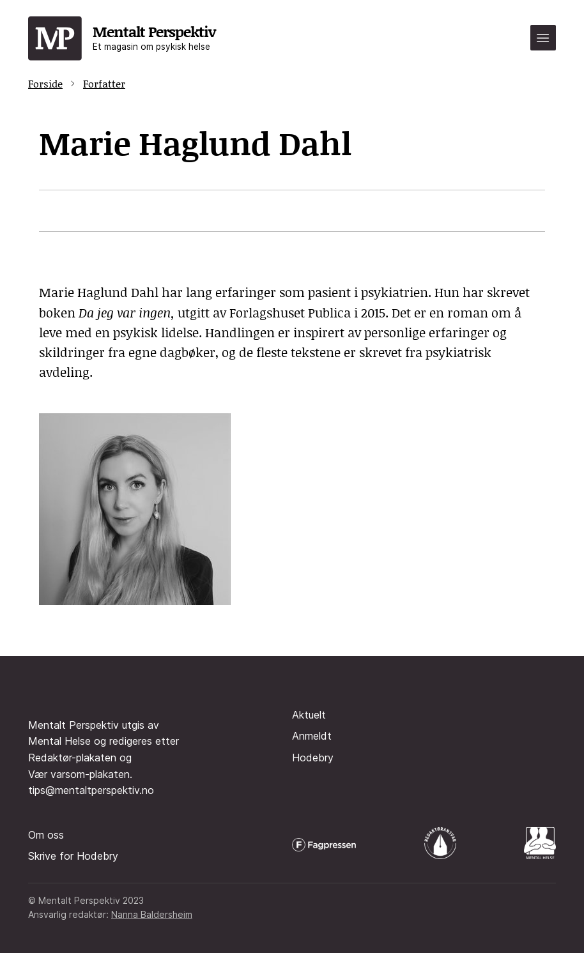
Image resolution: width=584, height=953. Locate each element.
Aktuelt (309, 714)
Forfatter (104, 83)
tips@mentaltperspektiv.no (91, 790)
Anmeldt (312, 735)
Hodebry (313, 757)
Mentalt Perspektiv (154, 36)
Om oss (46, 834)
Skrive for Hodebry (73, 856)
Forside (45, 83)
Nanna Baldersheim (151, 914)
